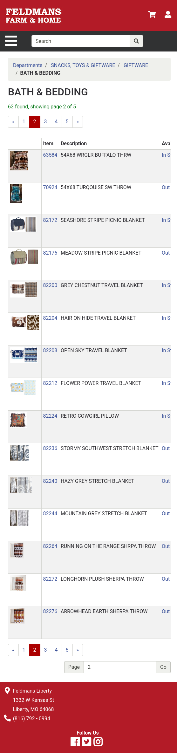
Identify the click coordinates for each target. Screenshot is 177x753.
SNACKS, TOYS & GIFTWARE (83, 65)
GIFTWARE (136, 65)
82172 (50, 220)
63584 (50, 155)
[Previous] (13, 122)
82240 (50, 481)
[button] (19, 160)
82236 (50, 448)
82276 (50, 611)
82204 (50, 318)
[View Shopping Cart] (152, 15)
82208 (50, 350)
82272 (50, 579)
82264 (50, 546)
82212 (50, 383)
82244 (50, 513)
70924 (50, 187)
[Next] (77, 122)
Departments (28, 65)
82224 (50, 416)
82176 (50, 253)
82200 (50, 285)
